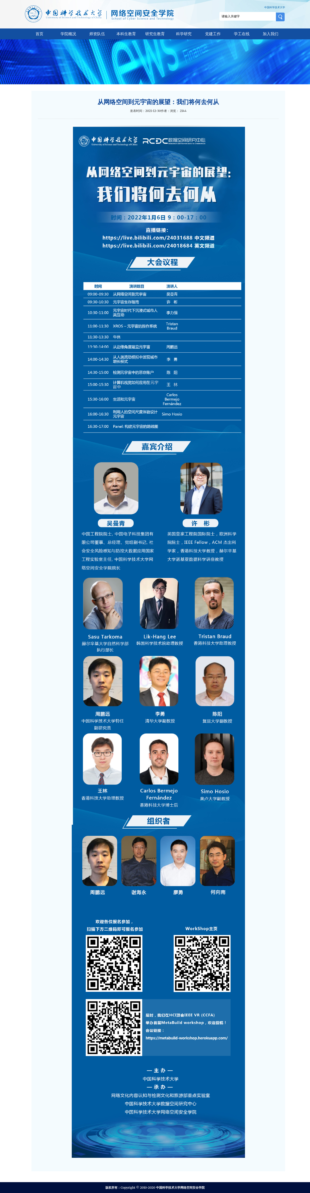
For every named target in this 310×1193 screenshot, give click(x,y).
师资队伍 (97, 33)
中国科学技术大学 (274, 7)
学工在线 (242, 33)
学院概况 (68, 33)
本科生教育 (126, 33)
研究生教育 (155, 33)
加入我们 (270, 33)
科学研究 (184, 33)
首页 (39, 33)
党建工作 (213, 33)
